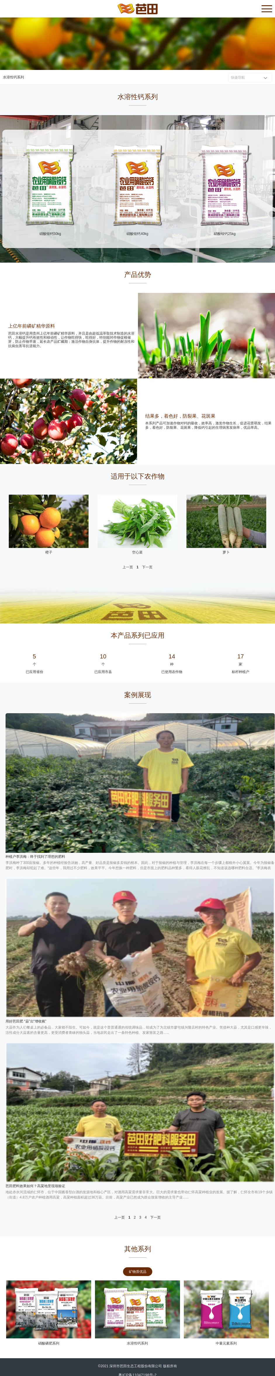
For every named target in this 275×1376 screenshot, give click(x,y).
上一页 (127, 567)
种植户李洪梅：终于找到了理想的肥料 (35, 857)
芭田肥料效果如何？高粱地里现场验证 (35, 1186)
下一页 (147, 567)
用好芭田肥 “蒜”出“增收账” (26, 1021)
